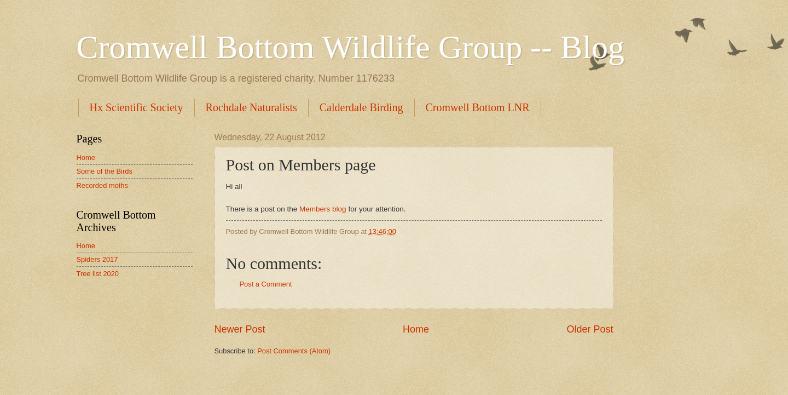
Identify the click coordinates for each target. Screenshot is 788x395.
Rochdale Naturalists (251, 107)
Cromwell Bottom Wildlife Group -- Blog (350, 47)
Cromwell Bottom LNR (478, 107)
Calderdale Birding (361, 107)
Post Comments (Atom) (294, 351)
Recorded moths (102, 185)
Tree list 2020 (98, 274)
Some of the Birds (104, 171)
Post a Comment (266, 284)
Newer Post (240, 329)
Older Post (589, 329)
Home (416, 329)
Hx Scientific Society (136, 107)
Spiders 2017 (97, 259)
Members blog (321, 209)
